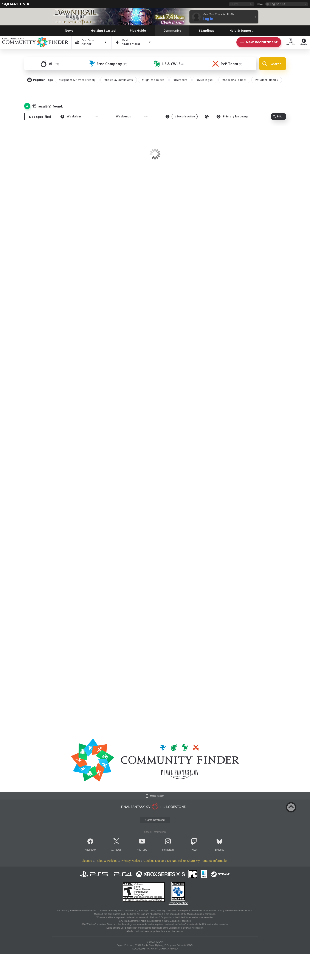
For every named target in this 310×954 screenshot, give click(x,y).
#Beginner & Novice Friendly (77, 80)
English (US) (277, 4)
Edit (277, 116)
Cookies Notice (153, 860)
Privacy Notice (130, 860)
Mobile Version (157, 796)
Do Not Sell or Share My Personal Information (197, 860)
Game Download (154, 820)
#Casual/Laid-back (234, 80)
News (118, 849)
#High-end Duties (153, 80)
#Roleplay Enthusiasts (118, 80)
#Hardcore (181, 80)
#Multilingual (205, 80)
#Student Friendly (266, 80)
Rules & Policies (106, 860)
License (87, 860)
